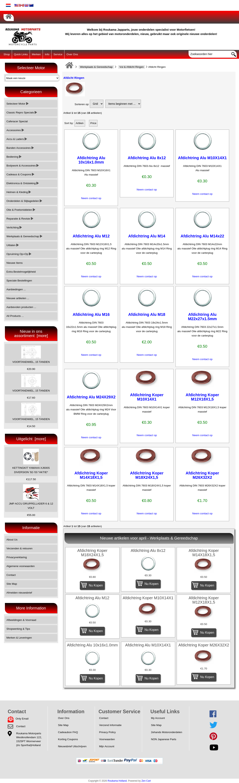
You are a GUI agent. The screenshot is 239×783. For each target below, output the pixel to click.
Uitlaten (12, 245)
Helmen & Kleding (18, 192)
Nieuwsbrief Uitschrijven (72, 746)
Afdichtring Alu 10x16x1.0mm (91, 160)
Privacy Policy (107, 732)
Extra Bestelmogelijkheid (21, 271)
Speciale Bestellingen (19, 280)
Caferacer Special (17, 121)
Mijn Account (106, 746)
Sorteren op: (81, 104)
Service (57, 54)
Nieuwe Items (14, 262)
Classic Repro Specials (21, 112)
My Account (158, 718)
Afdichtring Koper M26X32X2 (202, 475)
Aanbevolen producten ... (21, 307)
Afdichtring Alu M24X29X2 (91, 397)
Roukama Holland (117, 780)
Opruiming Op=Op (18, 254)
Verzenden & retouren (19, 548)
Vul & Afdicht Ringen (132, 66)
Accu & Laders (16, 139)
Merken (36, 54)
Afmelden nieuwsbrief (19, 592)
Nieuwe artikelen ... (17, 298)
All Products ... (15, 315)
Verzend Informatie (110, 725)
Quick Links (21, 54)
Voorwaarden (107, 739)
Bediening (13, 156)
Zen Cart (146, 780)
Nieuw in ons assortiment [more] (31, 333)
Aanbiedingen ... (16, 289)
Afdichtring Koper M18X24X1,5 (147, 475)
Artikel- (80, 123)
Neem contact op (91, 198)
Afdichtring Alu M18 (146, 314)
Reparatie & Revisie (19, 218)
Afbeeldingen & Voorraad (21, 619)
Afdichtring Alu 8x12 (147, 158)
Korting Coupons (68, 739)
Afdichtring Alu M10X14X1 (202, 158)
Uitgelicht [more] (31, 439)
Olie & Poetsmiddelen (20, 209)
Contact (11, 574)
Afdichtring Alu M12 (91, 236)
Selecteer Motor (17, 103)
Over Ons (72, 54)
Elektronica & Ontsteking (22, 183)
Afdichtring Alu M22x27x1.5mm (202, 316)
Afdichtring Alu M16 (91, 314)
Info (47, 54)
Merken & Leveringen (19, 637)
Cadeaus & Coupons (20, 174)
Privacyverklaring (16, 557)
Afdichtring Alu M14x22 (202, 236)
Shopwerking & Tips (18, 628)
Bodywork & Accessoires (22, 165)
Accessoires (15, 130)
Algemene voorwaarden (20, 566)
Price (93, 123)
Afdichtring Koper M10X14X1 (147, 397)
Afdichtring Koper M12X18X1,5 (202, 397)
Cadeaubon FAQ (68, 732)
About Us (11, 539)
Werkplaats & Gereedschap (96, 66)
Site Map (11, 583)
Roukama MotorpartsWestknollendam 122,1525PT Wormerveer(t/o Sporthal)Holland (29, 739)
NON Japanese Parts (163, 739)
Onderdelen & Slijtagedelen (24, 200)
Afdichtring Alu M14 (146, 236)
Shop (7, 54)
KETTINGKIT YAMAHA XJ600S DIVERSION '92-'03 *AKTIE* (31, 461)
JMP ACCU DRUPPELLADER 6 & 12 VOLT (31, 496)
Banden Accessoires (20, 147)
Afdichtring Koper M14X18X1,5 (91, 475)
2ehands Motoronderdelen (166, 732)
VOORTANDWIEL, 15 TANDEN (31, 355)
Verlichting (14, 227)
